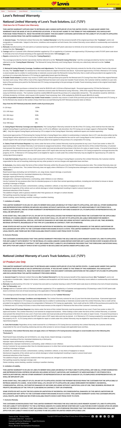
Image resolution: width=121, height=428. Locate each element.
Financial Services (57, 8)
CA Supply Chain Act (16, 419)
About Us (85, 8)
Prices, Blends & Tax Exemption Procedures (24, 426)
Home (3, 11)
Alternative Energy (45, 8)
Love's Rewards (24, 8)
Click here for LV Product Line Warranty (21, 25)
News (77, 8)
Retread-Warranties (36, 11)
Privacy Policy (24, 416)
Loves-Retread (23, 11)
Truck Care (34, 8)
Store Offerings (69, 8)
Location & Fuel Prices (11, 8)
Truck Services (12, 11)
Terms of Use (13, 416)
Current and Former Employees (20, 421)
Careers (93, 8)
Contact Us (29, 419)
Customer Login (113, 4)
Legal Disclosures (38, 421)
